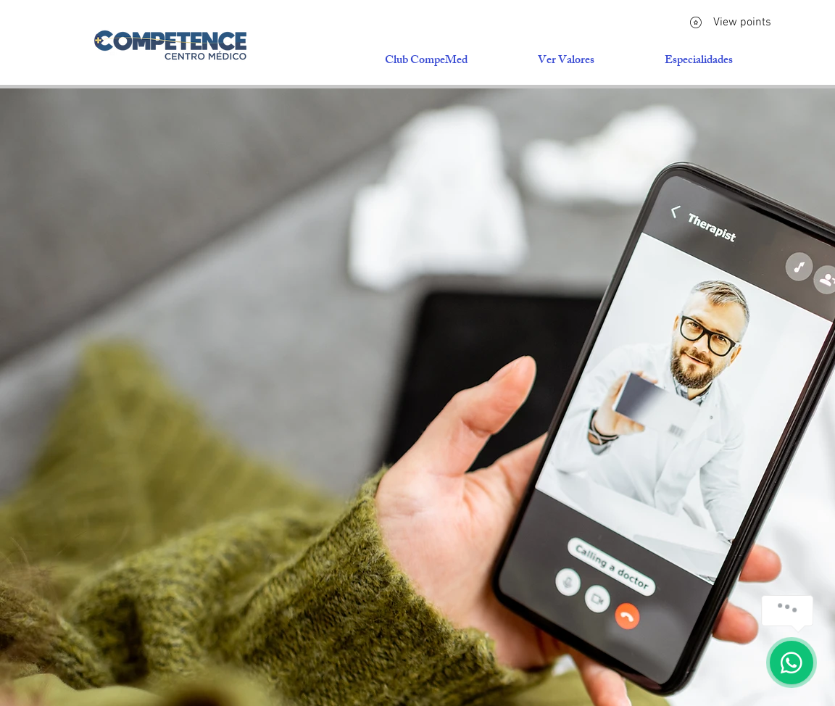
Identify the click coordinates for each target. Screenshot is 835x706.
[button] (698, 61)
